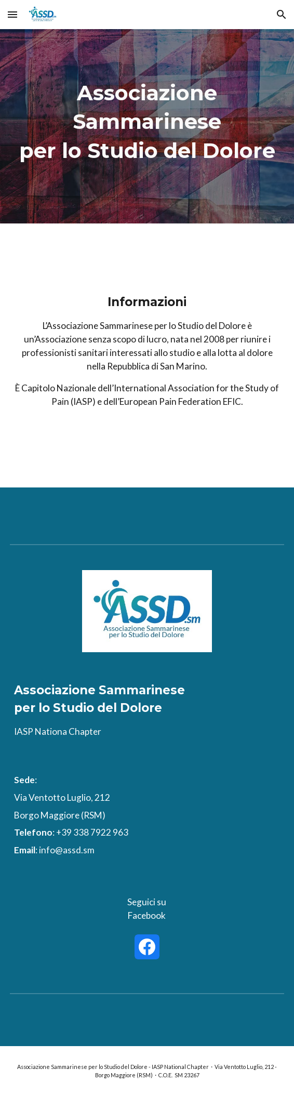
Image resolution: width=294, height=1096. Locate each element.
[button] (12, 14)
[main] (147, 126)
